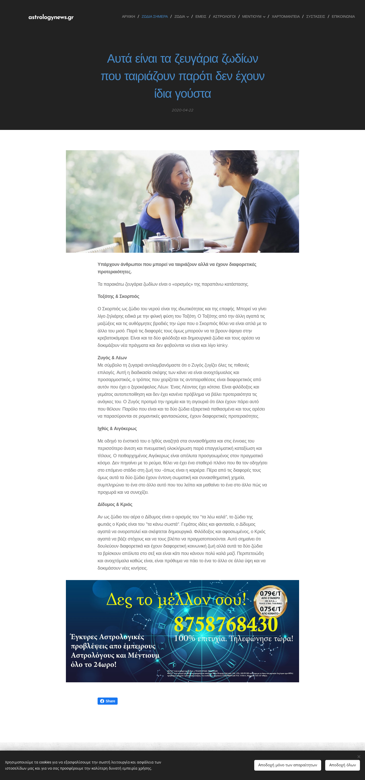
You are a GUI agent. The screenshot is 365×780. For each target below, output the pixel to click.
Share (107, 701)
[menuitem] (131, 16)
